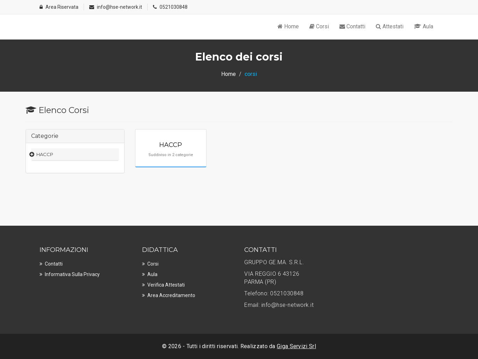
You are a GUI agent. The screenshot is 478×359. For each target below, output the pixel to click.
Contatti (352, 26)
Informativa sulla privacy (72, 274)
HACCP (44, 154)
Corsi (319, 26)
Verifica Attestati (166, 285)
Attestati (389, 26)
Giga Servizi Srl (296, 346)
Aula (423, 26)
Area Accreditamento (171, 295)
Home (288, 26)
